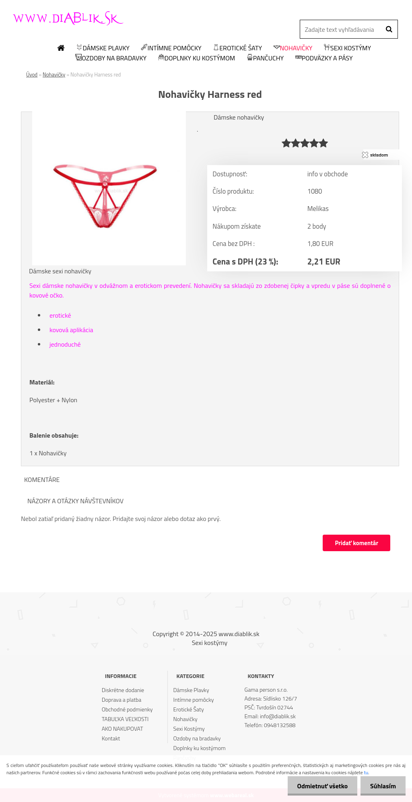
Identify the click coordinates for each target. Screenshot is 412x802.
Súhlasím (383, 786)
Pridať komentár (356, 543)
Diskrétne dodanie (123, 690)
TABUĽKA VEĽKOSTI (125, 719)
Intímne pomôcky (171, 48)
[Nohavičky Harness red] (109, 115)
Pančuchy (265, 58)
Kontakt (111, 738)
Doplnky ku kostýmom (196, 58)
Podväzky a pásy (324, 58)
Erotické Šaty (237, 48)
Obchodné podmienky (127, 709)
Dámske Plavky (102, 48)
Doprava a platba (122, 699)
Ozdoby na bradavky (110, 58)
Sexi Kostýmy (347, 48)
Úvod (31, 74)
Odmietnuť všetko (321, 786)
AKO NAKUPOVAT (122, 728)
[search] (389, 29)
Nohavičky (293, 48)
